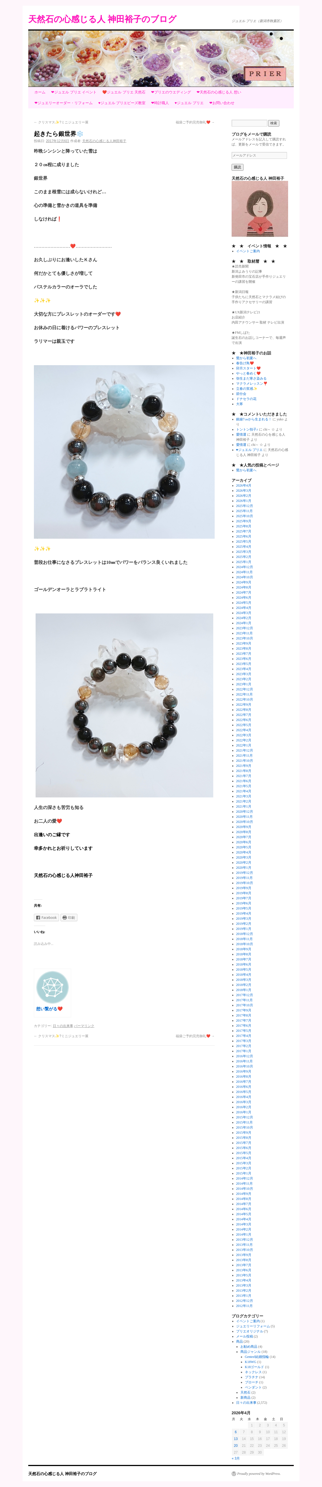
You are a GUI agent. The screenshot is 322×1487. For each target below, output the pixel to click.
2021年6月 (243, 781)
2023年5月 (243, 664)
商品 (239, 1341)
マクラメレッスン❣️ (251, 384)
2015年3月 (243, 1163)
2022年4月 (243, 730)
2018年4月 (243, 975)
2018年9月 (243, 949)
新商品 (245, 1398)
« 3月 (236, 1458)
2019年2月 (243, 924)
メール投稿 (244, 1336)
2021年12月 (244, 750)
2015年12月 (244, 1117)
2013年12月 (244, 1240)
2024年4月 (243, 608)
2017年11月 (244, 1000)
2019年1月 (243, 929)
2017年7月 (243, 1020)
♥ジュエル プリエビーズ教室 (121, 103)
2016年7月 (243, 1082)
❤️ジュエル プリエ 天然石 (123, 92)
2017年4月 (243, 1036)
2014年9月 (243, 1194)
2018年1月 (243, 990)
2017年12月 (244, 995)
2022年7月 (243, 715)
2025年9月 (243, 521)
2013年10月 (244, 1250)
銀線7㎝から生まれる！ (254, 419)
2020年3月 (243, 857)
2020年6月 (243, 842)
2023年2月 (243, 679)
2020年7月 (243, 837)
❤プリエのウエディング (171, 92)
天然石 (245, 1392)
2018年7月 (243, 959)
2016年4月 (243, 1097)
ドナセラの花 (246, 399)
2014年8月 (243, 1199)
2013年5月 (243, 1275)
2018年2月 (243, 985)
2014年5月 (243, 1214)
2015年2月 (243, 1168)
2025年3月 (243, 552)
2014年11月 (244, 1184)
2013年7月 (243, 1265)
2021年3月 (243, 796)
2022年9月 (243, 705)
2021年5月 (243, 786)
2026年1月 (243, 501)
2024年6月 (243, 598)
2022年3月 (243, 735)
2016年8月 (243, 1077)
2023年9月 (243, 643)
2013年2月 (243, 1291)
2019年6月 (243, 903)
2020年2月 (243, 863)
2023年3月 (243, 674)
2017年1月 (243, 1051)
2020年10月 (244, 822)
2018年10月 (244, 944)
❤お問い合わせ (221, 103)
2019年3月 (243, 919)
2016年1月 (243, 1112)
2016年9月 (243, 1071)
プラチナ (251, 1377)
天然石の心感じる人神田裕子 (104, 141)
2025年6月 (243, 536)
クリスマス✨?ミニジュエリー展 (61, 122)
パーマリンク (84, 1026)
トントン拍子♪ (247, 429)
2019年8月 (243, 893)
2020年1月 (243, 868)
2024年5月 (243, 603)
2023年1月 (243, 684)
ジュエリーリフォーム (253, 1326)
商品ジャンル (250, 1352)
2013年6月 (243, 1270)
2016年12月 (244, 1056)
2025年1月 (243, 562)
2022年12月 (244, 689)
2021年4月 (243, 791)
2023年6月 (243, 659)
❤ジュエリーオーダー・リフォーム (63, 103)
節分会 (241, 394)
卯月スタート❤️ (248, 368)
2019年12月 (244, 873)
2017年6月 (243, 1026)
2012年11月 (244, 1306)
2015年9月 (243, 1133)
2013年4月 (243, 1280)
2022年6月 (243, 720)
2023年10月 (244, 638)
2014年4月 (243, 1219)
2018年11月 (244, 939)
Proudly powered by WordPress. (259, 1474)
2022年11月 (244, 694)
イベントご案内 (248, 251)
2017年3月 (243, 1041)
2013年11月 (244, 1245)
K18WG (250, 1362)
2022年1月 (243, 745)
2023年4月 (243, 669)
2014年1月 (243, 1234)
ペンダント (253, 1387)
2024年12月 (244, 567)
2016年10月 (244, 1066)
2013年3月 (243, 1285)
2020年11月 (244, 817)
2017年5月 (243, 1031)
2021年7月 (243, 776)
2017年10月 (244, 1005)
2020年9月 (243, 827)
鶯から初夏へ (246, 358)
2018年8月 (243, 954)
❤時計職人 (160, 103)
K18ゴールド (254, 1367)
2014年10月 (244, 1189)
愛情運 (241, 435)
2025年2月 (243, 557)
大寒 (239, 404)
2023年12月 (244, 628)
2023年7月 (243, 654)
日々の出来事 (63, 1026)
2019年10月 (244, 883)
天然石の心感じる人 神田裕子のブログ (102, 19)
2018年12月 (244, 934)
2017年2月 (243, 1046)
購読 (237, 167)
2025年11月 (244, 511)
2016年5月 (243, 1092)
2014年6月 (243, 1209)
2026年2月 (243, 496)
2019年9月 (243, 888)
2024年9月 (243, 582)
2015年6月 (243, 1148)
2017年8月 (243, 1015)
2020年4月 (243, 852)
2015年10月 (244, 1127)
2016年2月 (243, 1107)
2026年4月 (243, 485)
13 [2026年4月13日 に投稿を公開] (236, 1439)
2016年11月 (244, 1061)
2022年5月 (243, 725)
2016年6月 (243, 1087)
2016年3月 (243, 1102)
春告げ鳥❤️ (245, 363)
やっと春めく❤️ (248, 373)
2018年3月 (243, 980)
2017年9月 (243, 1010)
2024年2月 (243, 618)
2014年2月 (243, 1229)
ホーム (39, 92)
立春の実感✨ (246, 389)
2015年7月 (243, 1143)
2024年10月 (244, 577)
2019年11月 (244, 878)
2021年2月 (243, 801)
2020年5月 (243, 847)
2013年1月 (243, 1296)
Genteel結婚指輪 (257, 1357)
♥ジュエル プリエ (189, 103)
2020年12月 (244, 812)
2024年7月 (243, 592)
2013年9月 (243, 1255)
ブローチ (251, 1382)
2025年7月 (243, 531)
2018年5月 (243, 970)
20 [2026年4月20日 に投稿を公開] (236, 1446)
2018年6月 (243, 964)
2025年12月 (244, 506)
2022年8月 (243, 710)
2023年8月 (243, 649)
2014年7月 (243, 1204)
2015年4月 (243, 1158)
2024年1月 (243, 623)
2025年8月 (243, 526)
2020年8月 (243, 832)
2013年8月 (243, 1260)
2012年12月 (244, 1301)
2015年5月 (243, 1153)
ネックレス (253, 1372)
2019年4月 (243, 913)
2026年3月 (243, 491)
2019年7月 (243, 898)
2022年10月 (244, 699)
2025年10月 (244, 516)
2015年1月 (243, 1173)
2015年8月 (243, 1138)
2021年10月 (244, 761)
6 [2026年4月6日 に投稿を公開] (236, 1432)
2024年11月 (244, 572)
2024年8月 (243, 587)
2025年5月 (243, 542)
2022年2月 (243, 740)
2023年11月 (244, 633)
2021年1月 (243, 806)
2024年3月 (243, 613)
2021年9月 (243, 766)
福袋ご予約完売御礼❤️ (195, 122)
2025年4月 (243, 547)
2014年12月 (244, 1178)
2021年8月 (243, 771)
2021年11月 (244, 756)
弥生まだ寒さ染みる (251, 378)
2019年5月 (243, 908)
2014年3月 (243, 1224)
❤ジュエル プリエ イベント (74, 92)
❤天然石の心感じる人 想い (219, 92)
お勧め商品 (248, 1347)
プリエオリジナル (249, 1331)
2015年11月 (244, 1122)
